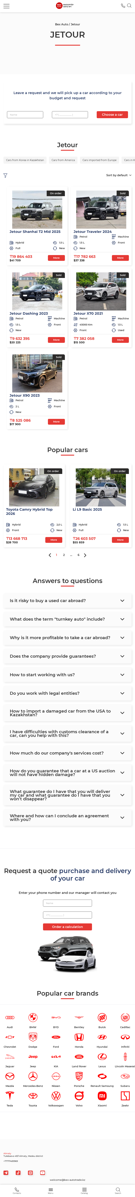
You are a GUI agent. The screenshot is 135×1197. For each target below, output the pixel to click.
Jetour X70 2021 (88, 313)
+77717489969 (10, 1161)
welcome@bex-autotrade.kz (67, 1179)
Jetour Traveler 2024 (93, 232)
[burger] (6, 6)
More (56, 257)
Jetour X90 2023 (25, 395)
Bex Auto (61, 24)
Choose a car (112, 115)
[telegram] (5, 1173)
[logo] (64, 6)
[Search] (129, 6)
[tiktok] (18, 1173)
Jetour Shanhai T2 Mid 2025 (35, 232)
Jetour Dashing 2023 (29, 313)
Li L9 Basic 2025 (87, 509)
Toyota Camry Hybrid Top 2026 (29, 511)
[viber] (30, 1173)
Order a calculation (67, 927)
